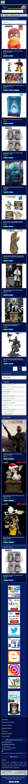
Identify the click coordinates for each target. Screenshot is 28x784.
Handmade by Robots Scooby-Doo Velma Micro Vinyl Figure (12, 51)
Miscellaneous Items (6, 400)
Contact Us (5, 731)
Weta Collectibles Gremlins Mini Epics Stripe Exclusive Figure (13, 538)
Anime (3, 387)
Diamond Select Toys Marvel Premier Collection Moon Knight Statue (11, 325)
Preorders (4, 405)
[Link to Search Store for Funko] (14, 703)
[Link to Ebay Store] (14, 604)
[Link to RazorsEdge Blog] (14, 657)
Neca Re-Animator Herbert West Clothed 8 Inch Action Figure (13, 291)
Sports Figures (5, 407)
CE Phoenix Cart (17, 779)
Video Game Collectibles (7, 414)
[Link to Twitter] (14, 631)
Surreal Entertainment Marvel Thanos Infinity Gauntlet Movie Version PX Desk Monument (13, 256)
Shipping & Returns (7, 728)
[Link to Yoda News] (14, 683)
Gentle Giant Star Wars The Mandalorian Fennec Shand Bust (12, 454)
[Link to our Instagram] (14, 670)
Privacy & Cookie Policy (8, 722)
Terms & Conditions (7, 725)
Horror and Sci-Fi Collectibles (8, 396)
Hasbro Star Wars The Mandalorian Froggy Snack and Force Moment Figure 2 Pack (13, 222)
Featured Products (15, 15)
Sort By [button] (5, 22)
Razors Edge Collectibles (18, 777)
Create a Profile (6, 736)
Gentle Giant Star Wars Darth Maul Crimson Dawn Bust (13, 188)
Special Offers (7, 417)
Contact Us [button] (14, 756)
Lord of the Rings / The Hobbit (8, 398)
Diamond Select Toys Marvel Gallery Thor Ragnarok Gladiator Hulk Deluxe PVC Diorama (14, 359)
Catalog (6, 15)
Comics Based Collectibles (7, 389)
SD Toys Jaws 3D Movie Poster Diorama (12, 119)
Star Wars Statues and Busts (8, 411)
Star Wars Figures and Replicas (8, 409)
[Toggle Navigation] (3, 2)
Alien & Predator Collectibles (8, 384)
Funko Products (5, 393)
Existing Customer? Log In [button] (14, 740)
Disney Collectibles (6, 391)
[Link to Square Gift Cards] (14, 618)
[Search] (12, 11)
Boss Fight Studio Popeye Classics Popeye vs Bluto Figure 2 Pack (13, 86)
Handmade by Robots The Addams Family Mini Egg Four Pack (13, 153)
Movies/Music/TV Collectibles (8, 402)
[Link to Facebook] (14, 644)
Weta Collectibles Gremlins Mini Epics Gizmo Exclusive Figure (13, 496)
